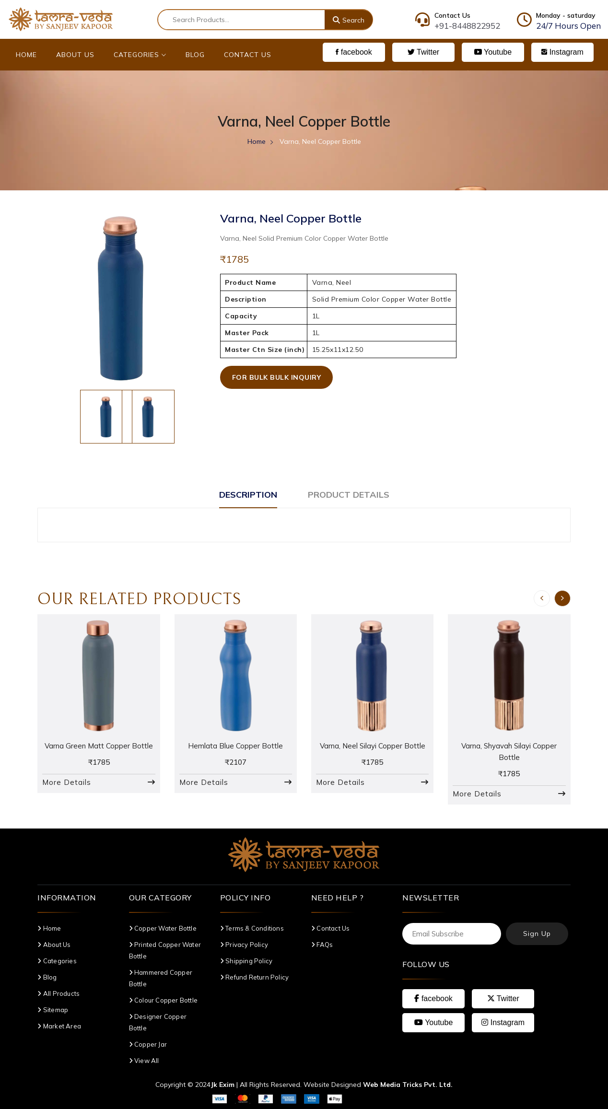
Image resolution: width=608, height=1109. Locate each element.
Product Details (348, 494)
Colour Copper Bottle (163, 1000)
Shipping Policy (246, 961)
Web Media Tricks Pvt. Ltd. (408, 1084)
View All (144, 1060)
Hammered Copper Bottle (160, 978)
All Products (58, 993)
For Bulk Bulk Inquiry (276, 377)
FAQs (322, 944)
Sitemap (52, 1010)
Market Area (59, 1026)
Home (26, 54)
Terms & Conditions (252, 928)
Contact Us (247, 54)
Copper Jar (148, 1044)
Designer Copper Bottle (158, 1022)
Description (248, 494)
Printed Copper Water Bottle (165, 950)
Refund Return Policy (254, 977)
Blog (195, 54)
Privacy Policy (244, 944)
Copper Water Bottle (163, 928)
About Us (75, 54)
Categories (140, 54)
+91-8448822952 (467, 26)
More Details (66, 782)
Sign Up (537, 933)
